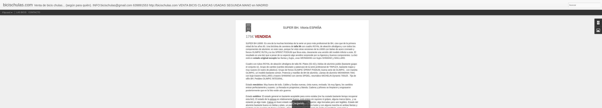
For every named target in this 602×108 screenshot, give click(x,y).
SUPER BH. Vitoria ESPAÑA (302, 27)
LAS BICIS (21, 12)
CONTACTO (34, 12)
